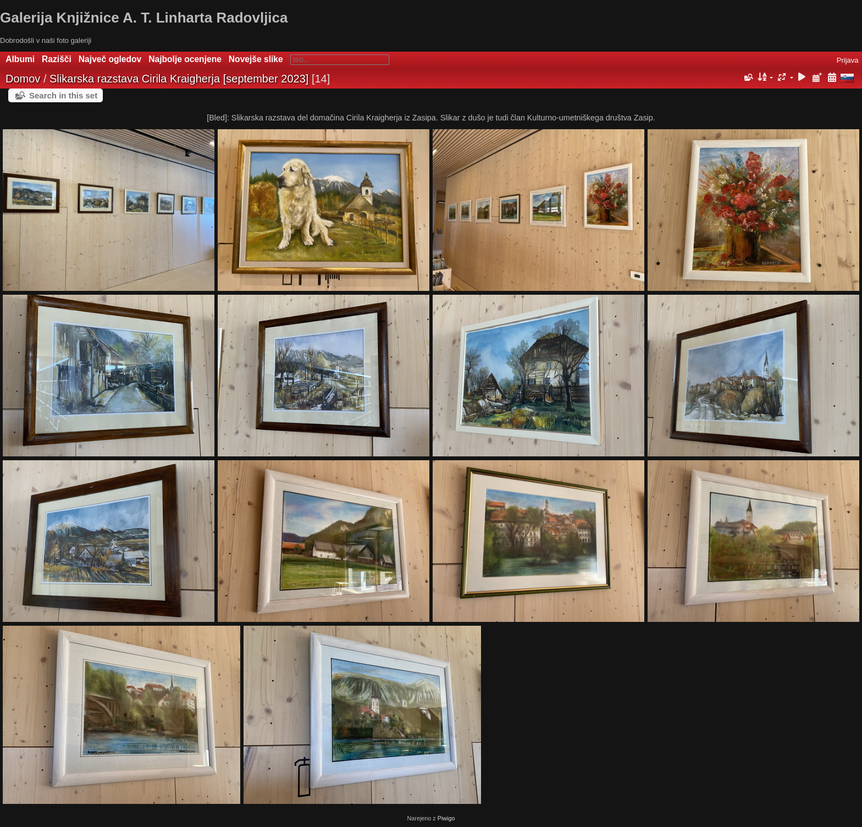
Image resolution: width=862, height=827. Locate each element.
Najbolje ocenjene (185, 59)
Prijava (848, 60)
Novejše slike (256, 59)
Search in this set (63, 95)
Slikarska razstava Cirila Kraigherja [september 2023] (178, 79)
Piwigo (446, 818)
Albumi (20, 59)
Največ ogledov (110, 59)
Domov (22, 79)
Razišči (56, 59)
